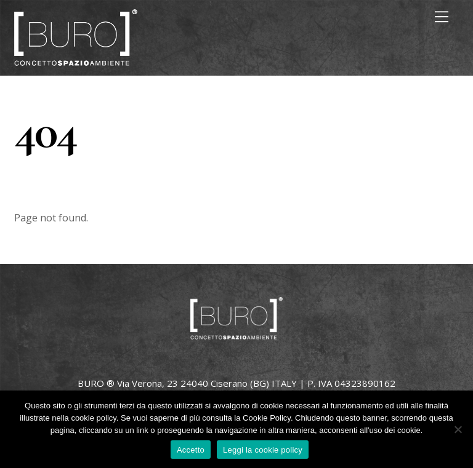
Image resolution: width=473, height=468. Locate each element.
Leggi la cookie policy (262, 449)
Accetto (190, 449)
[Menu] (441, 16)
